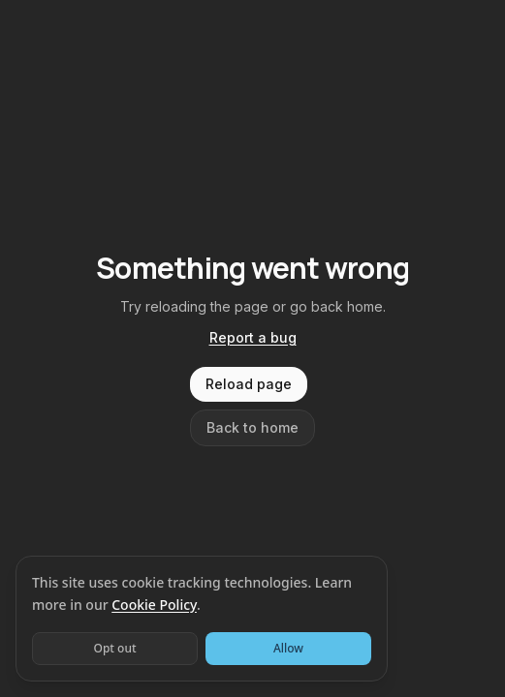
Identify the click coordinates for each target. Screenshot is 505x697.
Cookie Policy (154, 604)
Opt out (114, 648)
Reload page (248, 384)
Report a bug (253, 337)
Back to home (252, 427)
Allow (288, 648)
